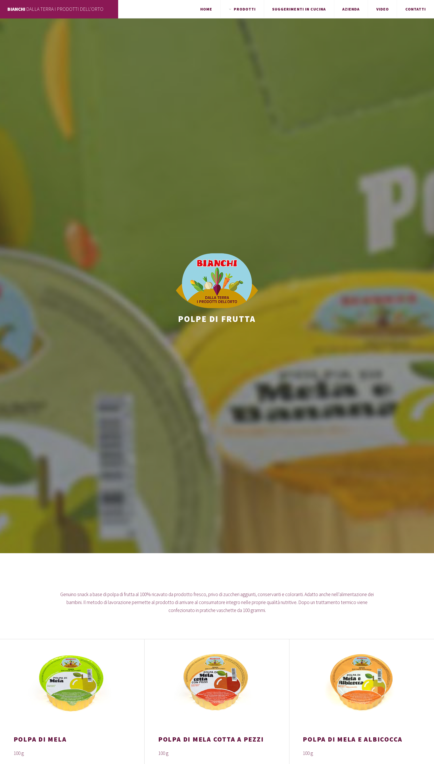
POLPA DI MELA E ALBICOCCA (352, 739)
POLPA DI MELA (40, 739)
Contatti (415, 9)
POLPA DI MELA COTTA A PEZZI (211, 739)
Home (206, 9)
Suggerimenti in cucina (299, 9)
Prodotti (245, 9)
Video (382, 9)
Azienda (351, 9)
